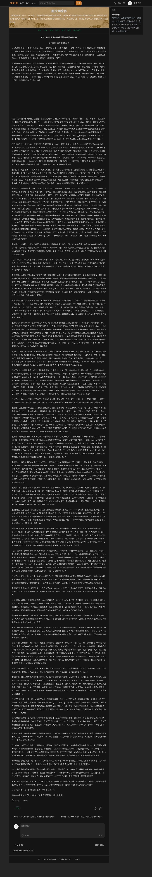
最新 (97, 845)
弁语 (39, 30)
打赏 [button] (17, 808)
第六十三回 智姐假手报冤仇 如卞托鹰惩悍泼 (37, 817)
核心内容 (77, 30)
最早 (102, 845)
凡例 (45, 30)
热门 (28, 3)
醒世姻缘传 (65, 43)
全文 (63, 30)
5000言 (14, 3)
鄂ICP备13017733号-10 (70, 859)
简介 (69, 30)
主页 (59, 43)
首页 (22, 3)
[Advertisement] (59, 100)
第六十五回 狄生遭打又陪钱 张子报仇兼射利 (85, 817)
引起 (57, 30)
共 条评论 (19, 845)
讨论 (34, 3)
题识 (51, 30)
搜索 (78, 3)
